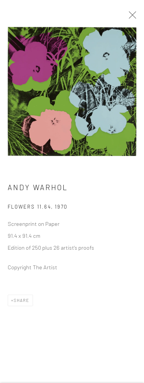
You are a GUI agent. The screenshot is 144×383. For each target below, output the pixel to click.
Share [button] (22, 303)
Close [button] (132, 17)
